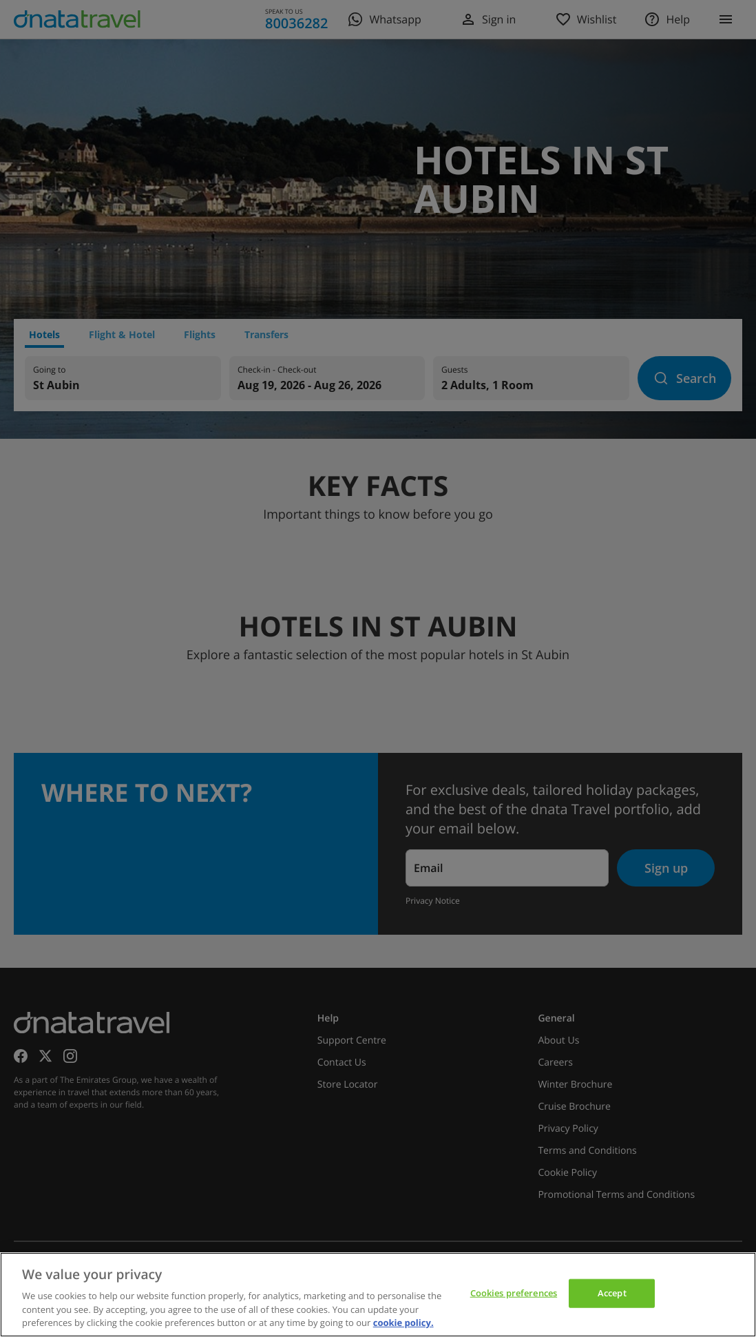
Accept (612, 1293)
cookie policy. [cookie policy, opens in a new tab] (403, 1322)
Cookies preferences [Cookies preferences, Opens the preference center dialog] (513, 1293)
